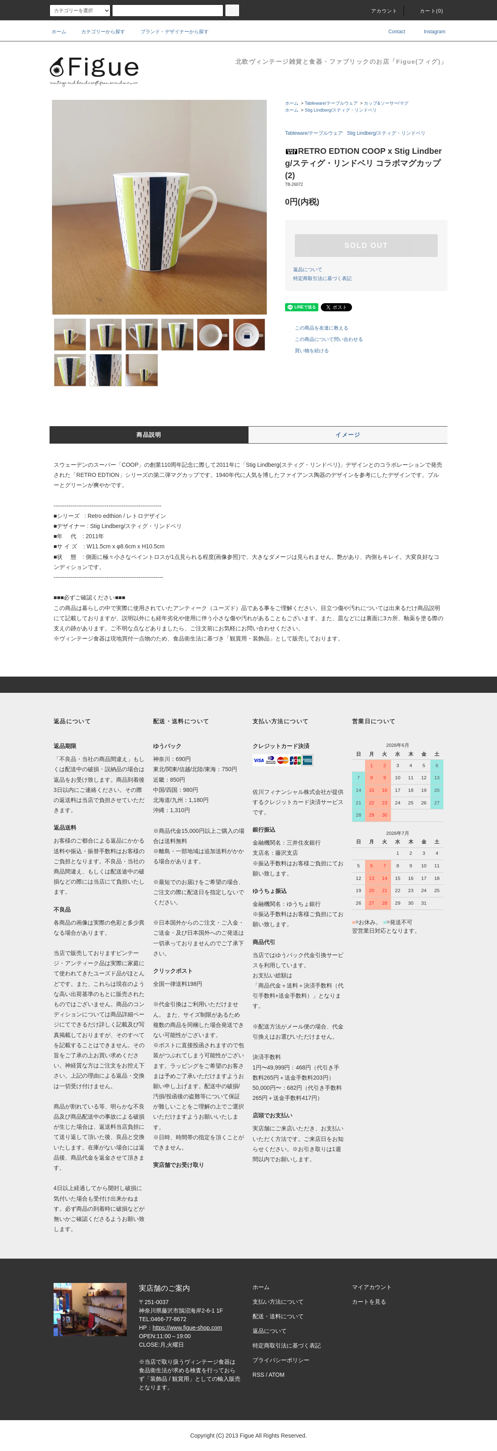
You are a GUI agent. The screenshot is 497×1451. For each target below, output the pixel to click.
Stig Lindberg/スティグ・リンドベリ (341, 110)
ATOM (277, 1374)
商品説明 (149, 434)
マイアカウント (372, 1287)
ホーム (59, 31)
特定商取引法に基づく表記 (322, 278)
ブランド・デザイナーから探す (170, 31)
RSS (258, 1374)
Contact (391, 31)
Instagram (429, 31)
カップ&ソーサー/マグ (386, 103)
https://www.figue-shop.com (187, 1327)
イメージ (348, 434)
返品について (307, 269)
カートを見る (369, 1301)
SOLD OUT (366, 245)
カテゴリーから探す (98, 31)
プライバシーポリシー (281, 1360)
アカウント (379, 11)
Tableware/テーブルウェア (331, 103)
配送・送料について (278, 1316)
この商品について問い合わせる (324, 339)
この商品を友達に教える (316, 328)
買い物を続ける (307, 351)
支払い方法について (278, 1301)
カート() (426, 11)
